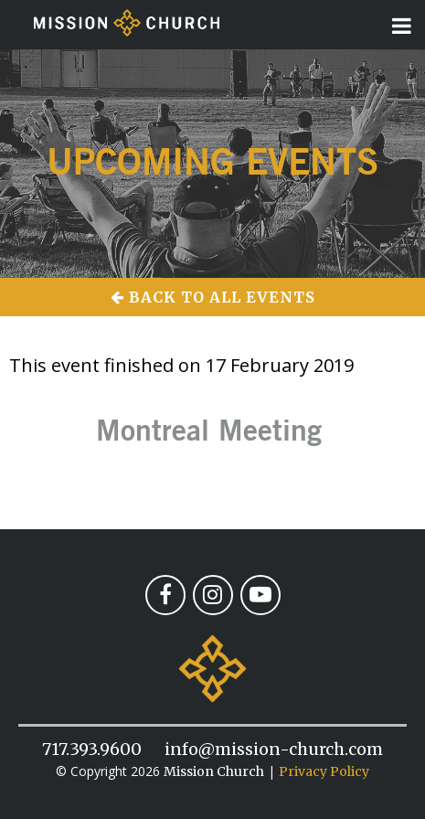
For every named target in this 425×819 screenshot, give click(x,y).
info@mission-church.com (274, 749)
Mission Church (214, 771)
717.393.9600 (92, 749)
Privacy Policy (324, 771)
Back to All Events (213, 297)
